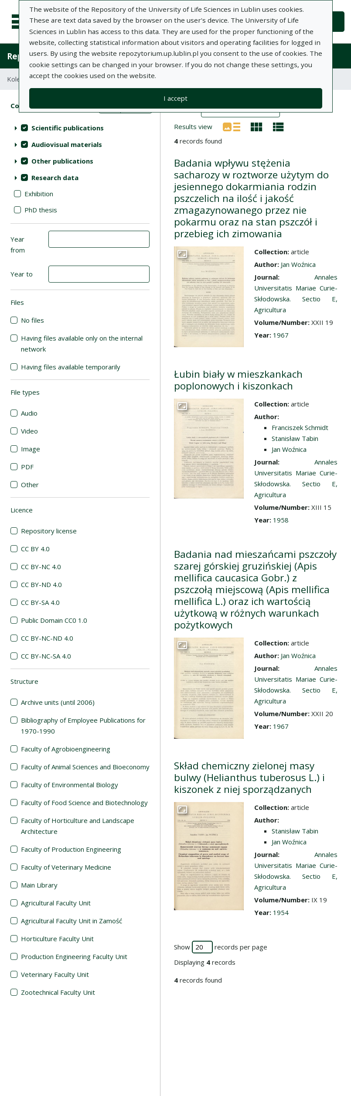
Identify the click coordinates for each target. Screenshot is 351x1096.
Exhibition (38, 193)
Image (30, 448)
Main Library (39, 885)
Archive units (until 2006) (58, 702)
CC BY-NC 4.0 (41, 566)
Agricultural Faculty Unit (56, 902)
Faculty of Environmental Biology (69, 784)
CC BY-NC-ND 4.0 (47, 638)
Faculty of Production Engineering (71, 849)
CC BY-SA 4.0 (40, 602)
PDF (27, 466)
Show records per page (220, 947)
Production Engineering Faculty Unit (74, 956)
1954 (281, 912)
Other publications (62, 161)
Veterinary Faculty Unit (55, 974)
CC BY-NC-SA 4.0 (46, 656)
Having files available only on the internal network (82, 343)
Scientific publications (67, 127)
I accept (175, 98)
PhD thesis (40, 209)
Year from (17, 244)
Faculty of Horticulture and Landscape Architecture (77, 826)
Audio (29, 413)
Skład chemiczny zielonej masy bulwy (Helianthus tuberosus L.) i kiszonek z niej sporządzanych (249, 777)
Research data (54, 177)
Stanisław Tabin (295, 438)
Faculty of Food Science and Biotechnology (84, 802)
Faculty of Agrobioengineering (65, 748)
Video (29, 431)
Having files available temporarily (70, 366)
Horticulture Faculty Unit (57, 938)
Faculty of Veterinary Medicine (66, 867)
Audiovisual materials (66, 144)
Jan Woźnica (298, 264)
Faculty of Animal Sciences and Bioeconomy (85, 766)
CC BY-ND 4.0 (41, 584)
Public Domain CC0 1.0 (54, 620)
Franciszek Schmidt (300, 427)
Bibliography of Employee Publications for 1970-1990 (83, 725)
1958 (281, 520)
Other (30, 484)
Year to (21, 274)
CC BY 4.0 (35, 548)
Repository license (49, 530)
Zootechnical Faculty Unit (58, 992)
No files (32, 320)
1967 (281, 335)
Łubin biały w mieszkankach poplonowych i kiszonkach (238, 380)
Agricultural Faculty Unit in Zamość (71, 920)
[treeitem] (80, 127)
